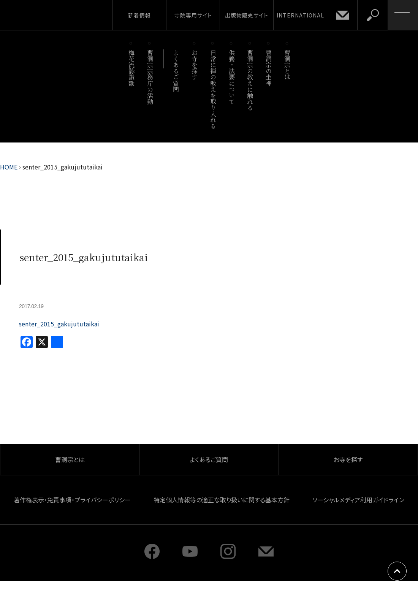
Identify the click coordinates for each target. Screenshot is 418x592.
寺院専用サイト (193, 15)
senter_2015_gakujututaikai (59, 323)
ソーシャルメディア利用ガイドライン (358, 499)
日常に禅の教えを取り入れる (213, 89)
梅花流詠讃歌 (131, 67)
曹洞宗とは (287, 64)
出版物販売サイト (246, 15)
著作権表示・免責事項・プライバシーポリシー (72, 499)
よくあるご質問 (176, 70)
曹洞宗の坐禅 (268, 67)
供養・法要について (231, 76)
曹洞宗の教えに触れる (250, 80)
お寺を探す (194, 64)
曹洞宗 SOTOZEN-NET (70, 14)
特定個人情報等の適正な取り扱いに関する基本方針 (222, 499)
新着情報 (139, 15)
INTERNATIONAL (300, 15)
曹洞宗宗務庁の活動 (150, 76)
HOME (8, 166)
